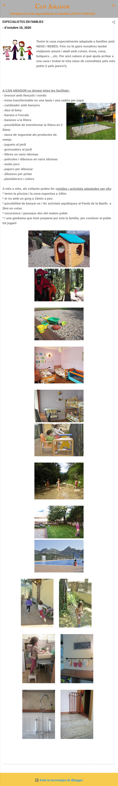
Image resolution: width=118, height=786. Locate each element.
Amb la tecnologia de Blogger (59, 780)
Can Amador (52, 6)
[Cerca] (114, 6)
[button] (114, 22)
